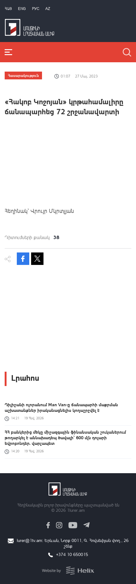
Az (47, 8)
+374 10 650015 (72, 554)
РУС (35, 8)
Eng (22, 8)
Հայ (8, 8)
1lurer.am (76, 510)
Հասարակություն (23, 75)
